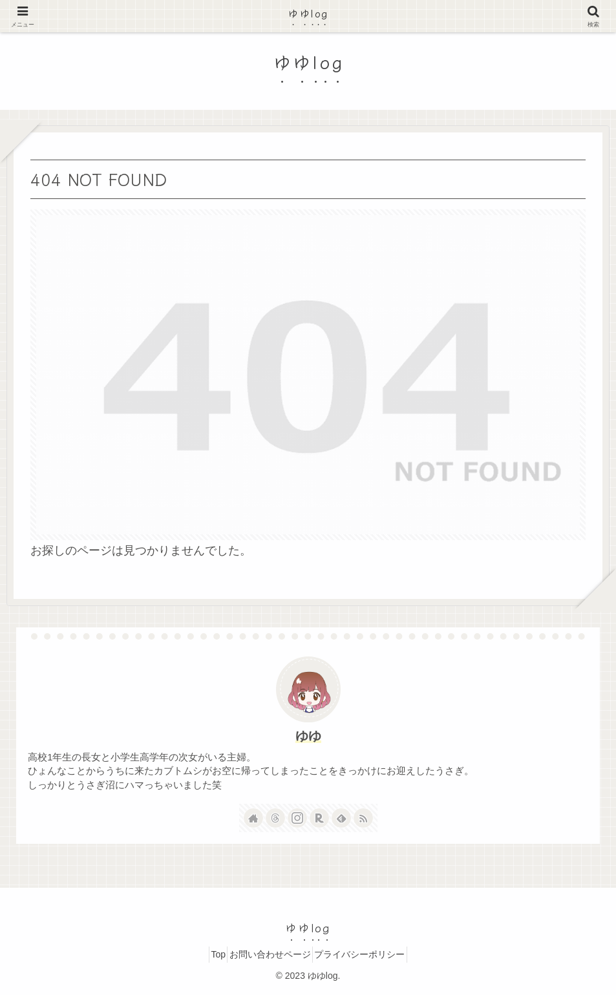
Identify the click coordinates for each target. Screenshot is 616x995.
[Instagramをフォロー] (297, 818)
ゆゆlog (308, 12)
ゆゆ (308, 736)
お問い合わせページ (270, 954)
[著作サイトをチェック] (253, 818)
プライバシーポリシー (369, 954)
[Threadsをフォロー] (275, 818)
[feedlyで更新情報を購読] (341, 818)
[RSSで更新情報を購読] (363, 818)
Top (208, 954)
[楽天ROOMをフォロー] (319, 818)
